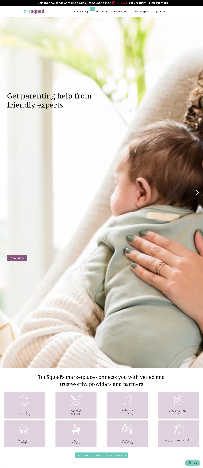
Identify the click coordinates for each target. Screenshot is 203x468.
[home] (34, 11)
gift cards (161, 11)
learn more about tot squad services (101, 455)
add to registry (141, 11)
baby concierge (81, 11)
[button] (102, 11)
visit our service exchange (23, 282)
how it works (120, 11)
